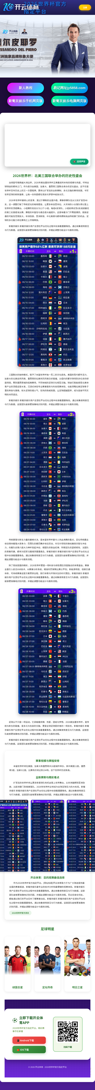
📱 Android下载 (25, 1040)
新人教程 (25, 88)
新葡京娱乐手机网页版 (26, 101)
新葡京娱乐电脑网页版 (69, 101)
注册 (85, 7)
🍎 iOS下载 (23, 1049)
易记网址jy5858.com (69, 88)
